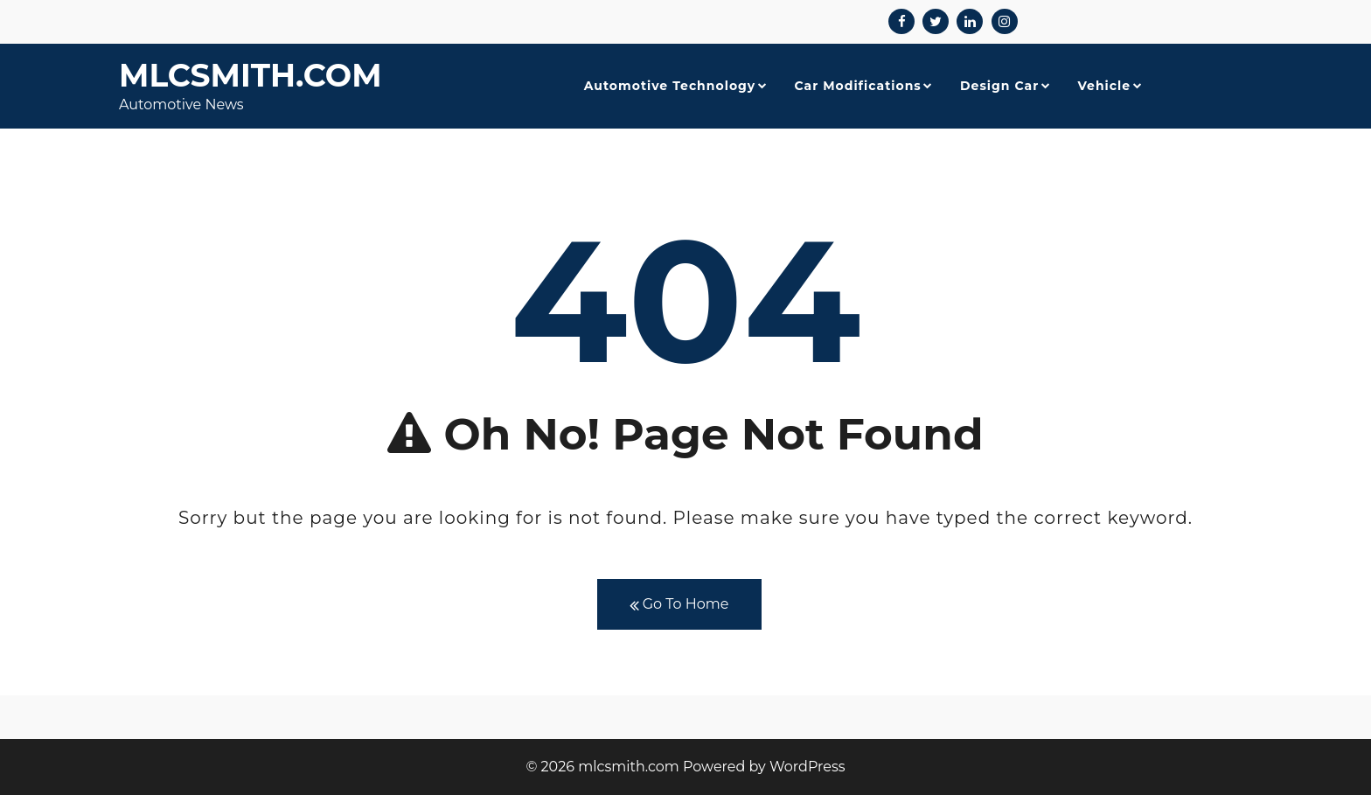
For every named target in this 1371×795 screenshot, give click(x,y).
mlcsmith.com (250, 75)
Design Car (999, 86)
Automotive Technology (669, 86)
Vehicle (1104, 86)
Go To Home (679, 605)
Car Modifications (857, 86)
